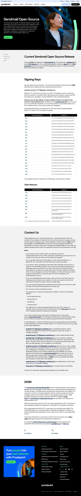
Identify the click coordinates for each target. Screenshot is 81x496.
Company (43, 4)
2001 (26, 203)
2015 (26, 148)
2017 (26, 143)
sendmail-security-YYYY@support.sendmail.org (41, 346)
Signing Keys (7, 56)
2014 (26, 151)
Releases (6, 54)
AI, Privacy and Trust (65, 461)
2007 (26, 171)
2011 (26, 160)
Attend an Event (64, 474)
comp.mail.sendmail (34, 317)
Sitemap (75, 491)
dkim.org (66, 424)
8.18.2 (32, 62)
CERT (73, 85)
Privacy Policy (68, 491)
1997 (26, 217)
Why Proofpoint (29, 4)
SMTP (52, 357)
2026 (26, 118)
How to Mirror (54, 433)
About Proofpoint (64, 449)
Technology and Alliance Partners (50, 461)
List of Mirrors (27, 433)
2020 (26, 134)
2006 (26, 174)
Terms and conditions (58, 491)
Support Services (46, 469)
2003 (26, 198)
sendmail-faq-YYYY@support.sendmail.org (39, 338)
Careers (62, 454)
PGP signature (32, 64)
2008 (26, 168)
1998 (26, 213)
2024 (26, 123)
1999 (26, 209)
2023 (26, 126)
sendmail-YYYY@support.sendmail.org (38, 329)
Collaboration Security (47, 449)
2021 (26, 132)
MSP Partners (45, 459)
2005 (26, 192)
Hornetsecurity (63, 464)
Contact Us (74, 4)
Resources (36, 4)
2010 (26, 162)
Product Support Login (47, 466)
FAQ (68, 242)
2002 (26, 201)
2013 (26, 154)
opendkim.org (55, 424)
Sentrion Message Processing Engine (45, 422)
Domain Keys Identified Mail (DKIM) (38, 387)
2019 (26, 137)
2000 (26, 206)
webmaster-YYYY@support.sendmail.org (39, 366)
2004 (26, 195)
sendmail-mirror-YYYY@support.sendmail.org (40, 361)
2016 (26, 146)
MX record (65, 309)
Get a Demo (65, 4)
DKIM (5, 60)
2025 (26, 120)
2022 (26, 129)
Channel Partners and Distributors (50, 456)
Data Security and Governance (49, 451)
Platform (16, 4)
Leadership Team (64, 456)
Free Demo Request (64, 479)
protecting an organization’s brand (42, 398)
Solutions (21, 4)
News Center (63, 459)
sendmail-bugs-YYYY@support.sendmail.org (40, 335)
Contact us (7, 39)
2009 (26, 165)
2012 (26, 157)
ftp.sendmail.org (50, 62)
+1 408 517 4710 (63, 471)
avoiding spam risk (61, 102)
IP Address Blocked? (46, 471)
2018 (26, 140)
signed (65, 64)
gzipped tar (70, 62)
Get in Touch (10, 461)
